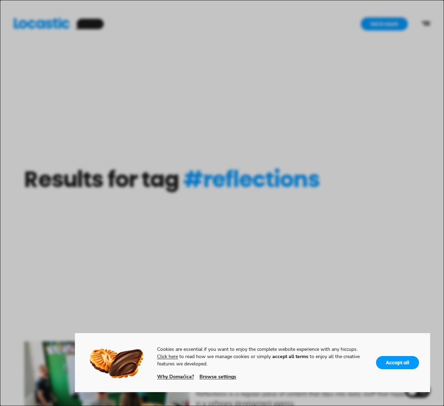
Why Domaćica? (175, 376)
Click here (167, 356)
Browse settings (217, 376)
